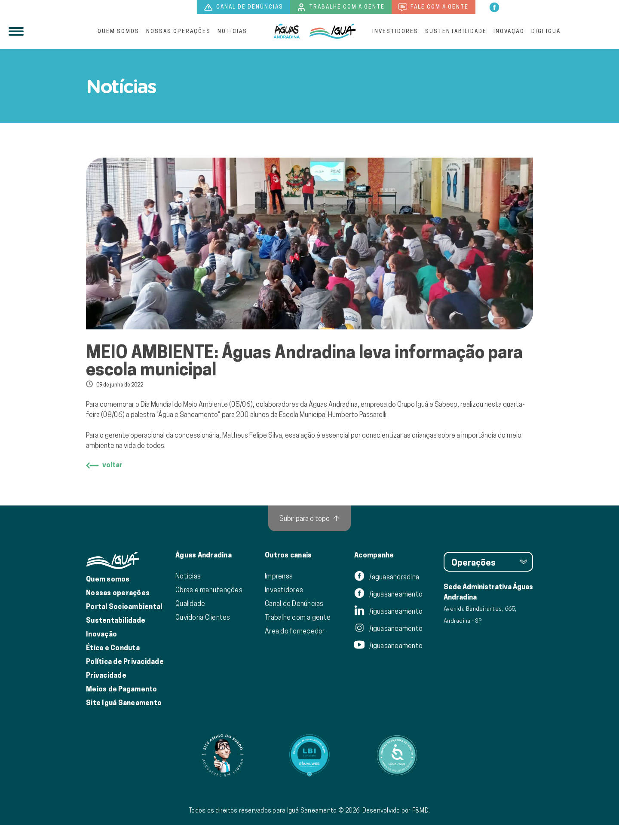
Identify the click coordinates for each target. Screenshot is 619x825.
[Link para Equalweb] (309, 755)
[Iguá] (287, 31)
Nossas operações (178, 31)
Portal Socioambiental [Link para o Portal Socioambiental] (124, 607)
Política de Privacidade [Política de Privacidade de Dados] (125, 662)
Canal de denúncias (243, 7)
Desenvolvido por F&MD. (396, 810)
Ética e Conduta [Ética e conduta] (113, 648)
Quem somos (118, 31)
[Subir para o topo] (309, 518)
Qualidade (190, 603)
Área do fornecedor (295, 631)
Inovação (508, 31)
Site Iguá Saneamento (124, 703)
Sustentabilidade (456, 31)
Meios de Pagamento (121, 689)
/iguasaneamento (388, 594)
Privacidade (106, 675)
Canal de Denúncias (294, 603)
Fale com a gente (433, 7)
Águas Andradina (203, 555)
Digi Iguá (546, 31)
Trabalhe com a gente (341, 7)
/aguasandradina (386, 577)
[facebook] (494, 6)
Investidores (395, 31)
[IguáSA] (333, 31)
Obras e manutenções (208, 590)
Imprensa (279, 576)
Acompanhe (374, 555)
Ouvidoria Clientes (202, 617)
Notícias (232, 31)
